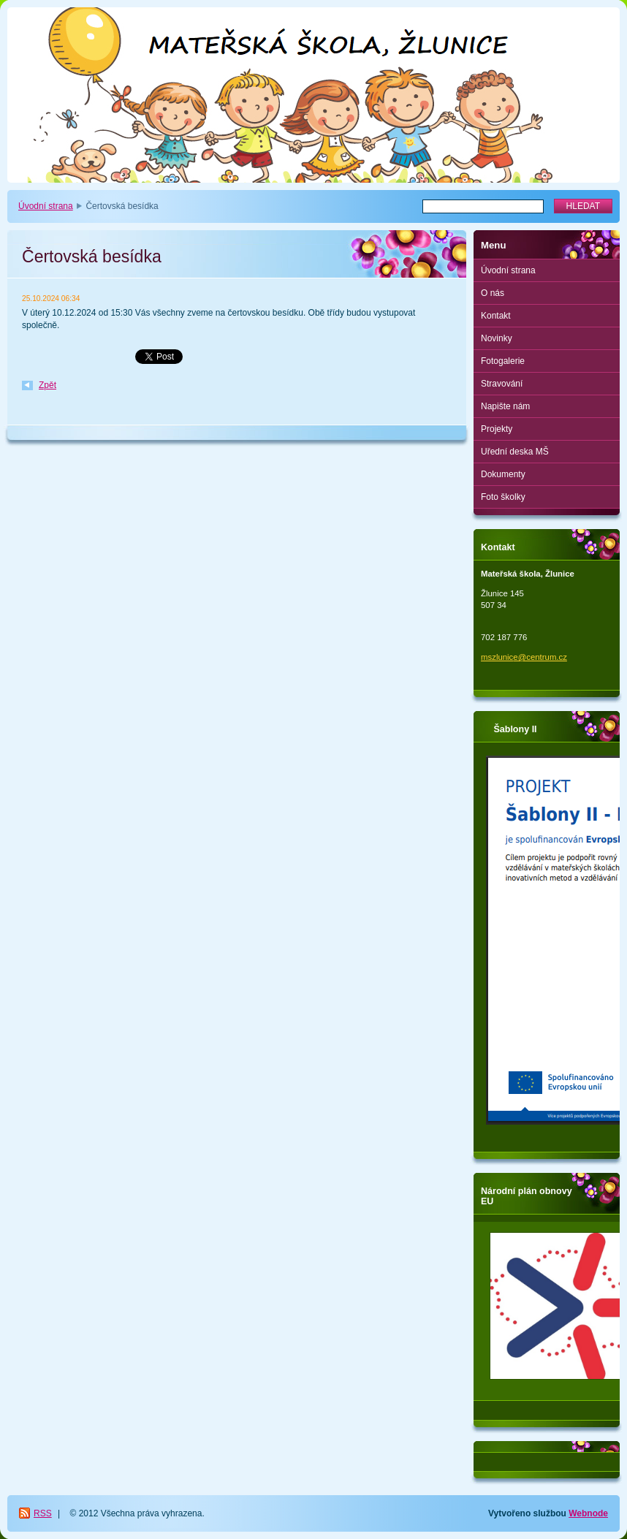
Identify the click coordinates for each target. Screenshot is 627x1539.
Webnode (588, 1513)
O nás (492, 293)
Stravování (501, 384)
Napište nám (505, 406)
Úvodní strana (45, 206)
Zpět (47, 385)
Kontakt (496, 316)
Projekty (496, 429)
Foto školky (503, 497)
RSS (43, 1513)
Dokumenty (503, 474)
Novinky (496, 338)
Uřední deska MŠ (515, 451)
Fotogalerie (503, 361)
